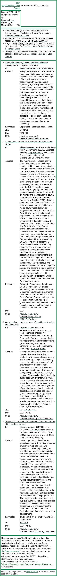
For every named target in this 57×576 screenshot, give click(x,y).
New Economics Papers (15, 5)
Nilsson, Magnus (37, 54)
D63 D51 (24, 130)
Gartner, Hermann (46, 46)
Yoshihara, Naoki (21, 36)
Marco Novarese (23, 554)
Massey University (43, 564)
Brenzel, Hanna (30, 46)
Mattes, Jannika (38, 430)
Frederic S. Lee (8, 20)
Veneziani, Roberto (28, 68)
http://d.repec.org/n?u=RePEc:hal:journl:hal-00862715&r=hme (30, 316)
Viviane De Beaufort (24, 41)
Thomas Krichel (32, 572)
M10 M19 (24, 523)
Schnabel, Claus (12, 49)
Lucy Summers (40, 41)
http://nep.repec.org (10, 551)
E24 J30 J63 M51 (28, 410)
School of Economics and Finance (16, 564)
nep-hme (6, 6)
